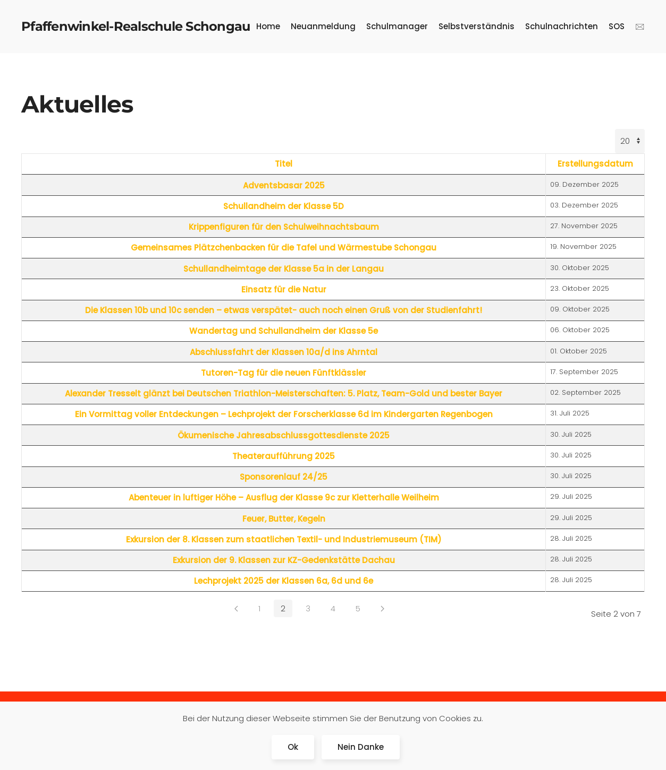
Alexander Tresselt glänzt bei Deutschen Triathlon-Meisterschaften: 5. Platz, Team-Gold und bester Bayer (283, 393)
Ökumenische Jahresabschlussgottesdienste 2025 (284, 435)
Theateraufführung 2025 (283, 456)
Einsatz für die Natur (283, 289)
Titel (283, 163)
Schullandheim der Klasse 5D (283, 206)
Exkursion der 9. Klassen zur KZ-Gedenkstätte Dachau (284, 560)
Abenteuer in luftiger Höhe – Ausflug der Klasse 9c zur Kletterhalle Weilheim (284, 497)
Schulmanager (397, 26)
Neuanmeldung (323, 26)
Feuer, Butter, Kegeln (283, 518)
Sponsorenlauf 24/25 (283, 476)
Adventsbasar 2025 (284, 185)
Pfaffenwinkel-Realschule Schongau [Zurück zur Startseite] (135, 26)
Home (268, 26)
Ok (293, 746)
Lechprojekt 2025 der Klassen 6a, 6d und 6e (283, 580)
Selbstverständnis (477, 26)
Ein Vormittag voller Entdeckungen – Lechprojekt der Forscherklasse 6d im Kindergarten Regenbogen (284, 414)
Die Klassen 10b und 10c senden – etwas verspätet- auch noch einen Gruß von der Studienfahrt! (283, 310)
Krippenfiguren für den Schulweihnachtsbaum (284, 226)
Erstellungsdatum (595, 163)
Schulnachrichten (561, 26)
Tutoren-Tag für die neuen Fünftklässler (283, 372)
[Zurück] (236, 609)
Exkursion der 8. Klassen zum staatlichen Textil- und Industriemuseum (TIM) (284, 539)
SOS (617, 26)
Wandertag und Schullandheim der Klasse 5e (283, 330)
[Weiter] (382, 609)
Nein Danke (361, 746)
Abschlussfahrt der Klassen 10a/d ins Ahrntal (283, 352)
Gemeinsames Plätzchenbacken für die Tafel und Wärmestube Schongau (283, 247)
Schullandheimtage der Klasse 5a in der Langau (283, 268)
